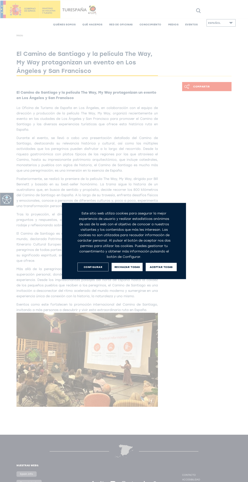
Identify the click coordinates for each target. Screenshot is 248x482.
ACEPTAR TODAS (161, 266)
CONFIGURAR (93, 266)
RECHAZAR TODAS (127, 266)
